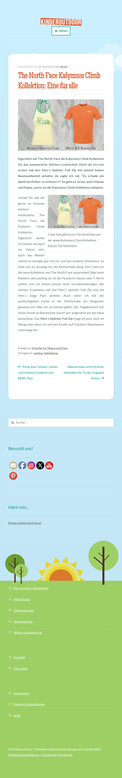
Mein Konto (22, 599)
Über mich (21, 668)
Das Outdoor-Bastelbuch (31, 588)
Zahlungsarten (24, 610)
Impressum (21, 693)
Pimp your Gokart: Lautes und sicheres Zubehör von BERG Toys (38, 372)
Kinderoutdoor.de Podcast (24, 523)
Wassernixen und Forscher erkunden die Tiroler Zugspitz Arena (84, 372)
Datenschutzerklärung (29, 704)
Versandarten (23, 621)
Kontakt (19, 657)
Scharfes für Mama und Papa (49, 348)
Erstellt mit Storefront (57, 755)
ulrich (63, 66)
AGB (17, 715)
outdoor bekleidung (45, 353)
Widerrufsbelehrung (28, 632)
